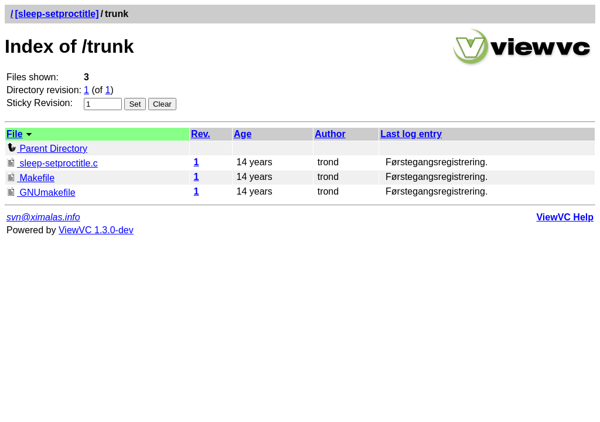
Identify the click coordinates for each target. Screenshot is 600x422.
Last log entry (411, 134)
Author (330, 134)
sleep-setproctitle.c (52, 163)
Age (242, 134)
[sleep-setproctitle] (56, 14)
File (14, 134)
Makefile (30, 178)
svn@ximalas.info (43, 217)
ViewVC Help (565, 217)
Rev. (200, 134)
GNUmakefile (41, 193)
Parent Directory (46, 149)
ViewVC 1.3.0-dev (96, 230)
